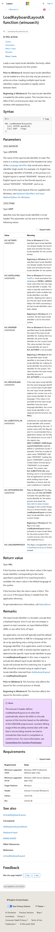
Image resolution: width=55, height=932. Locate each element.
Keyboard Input (10, 832)
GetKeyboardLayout (41, 672)
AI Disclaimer (10, 912)
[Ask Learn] (44, 9)
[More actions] (49, 9)
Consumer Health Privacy (15, 920)
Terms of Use (36, 920)
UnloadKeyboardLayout (36, 547)
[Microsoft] (27, 3)
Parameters (10, 45)
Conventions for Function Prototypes (23, 742)
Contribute (9, 916)
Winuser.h (13, 9)
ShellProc (31, 278)
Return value (10, 48)
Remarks (8, 52)
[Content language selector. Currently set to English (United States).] (17, 900)
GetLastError (45, 604)
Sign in (50, 3)
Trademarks (10, 924)
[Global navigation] (2, 3)
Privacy (20, 916)
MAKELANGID (9, 838)
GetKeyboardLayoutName (15, 826)
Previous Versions (26, 912)
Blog (38, 912)
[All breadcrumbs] (5, 9)
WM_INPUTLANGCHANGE (38, 504)
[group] (27, 393)
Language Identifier (18, 165)
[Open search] (43, 3)
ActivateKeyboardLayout (14, 814)
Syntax (8, 41)
